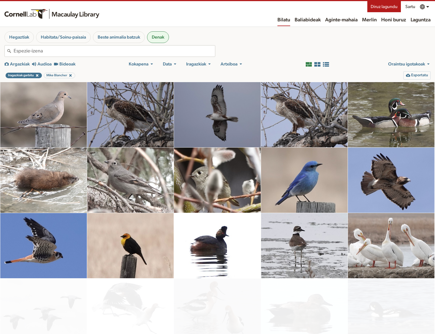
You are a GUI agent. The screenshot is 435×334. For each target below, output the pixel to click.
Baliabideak (308, 19)
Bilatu (283, 19)
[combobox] (114, 51)
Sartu (410, 6)
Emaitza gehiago (217, 323)
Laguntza (421, 19)
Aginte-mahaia (341, 19)
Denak (158, 37)
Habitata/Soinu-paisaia (63, 37)
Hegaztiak (19, 37)
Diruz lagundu (384, 6)
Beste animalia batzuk (119, 37)
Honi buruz (393, 19)
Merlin (369, 19)
